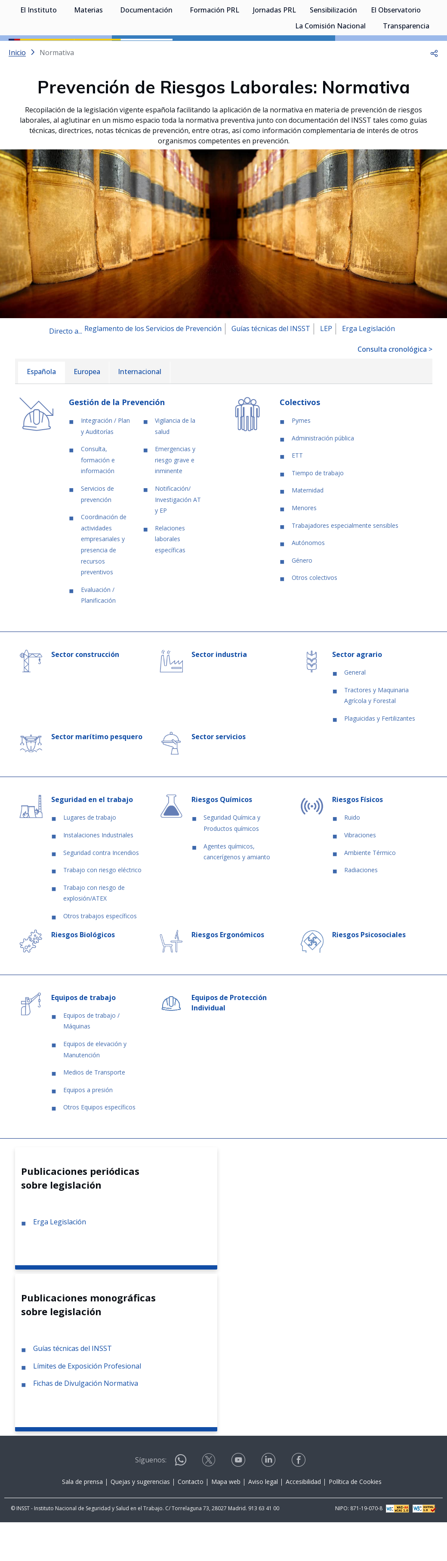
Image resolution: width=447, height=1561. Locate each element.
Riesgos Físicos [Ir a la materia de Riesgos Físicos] (357, 838)
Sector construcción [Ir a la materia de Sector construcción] (85, 693)
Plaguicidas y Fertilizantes (379, 757)
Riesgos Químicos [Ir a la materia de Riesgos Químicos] (221, 838)
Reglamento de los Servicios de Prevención (153, 367)
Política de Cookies (355, 1520)
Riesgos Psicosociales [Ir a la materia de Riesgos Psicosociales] (369, 973)
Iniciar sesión (406, 19)
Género (302, 599)
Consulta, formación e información (98, 498)
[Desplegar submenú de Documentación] (177, 51)
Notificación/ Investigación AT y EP (178, 538)
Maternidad (308, 529)
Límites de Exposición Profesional (87, 1404)
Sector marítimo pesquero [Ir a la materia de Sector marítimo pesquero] (96, 775)
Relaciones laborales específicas (170, 578)
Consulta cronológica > (395, 388)
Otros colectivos (314, 616)
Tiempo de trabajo (318, 512)
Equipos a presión (88, 1128)
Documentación (146, 52)
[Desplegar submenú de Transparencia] (433, 67)
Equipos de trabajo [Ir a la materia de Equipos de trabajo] (83, 1036)
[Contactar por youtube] (239, 1501)
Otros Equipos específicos (99, 1146)
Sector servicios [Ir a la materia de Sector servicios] (218, 775)
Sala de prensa (82, 1520)
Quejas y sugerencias (140, 1520)
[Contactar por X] (209, 1501)
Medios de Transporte (94, 1111)
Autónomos (308, 581)
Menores (304, 546)
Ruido (352, 856)
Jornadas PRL (274, 52)
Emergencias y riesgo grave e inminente (175, 498)
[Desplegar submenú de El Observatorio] (425, 51)
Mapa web (225, 1520)
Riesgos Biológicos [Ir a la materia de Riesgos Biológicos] (83, 973)
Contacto (190, 1520)
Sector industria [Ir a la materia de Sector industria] (219, 693)
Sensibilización (333, 52)
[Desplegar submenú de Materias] (107, 51)
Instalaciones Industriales (98, 874)
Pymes (301, 459)
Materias (88, 52)
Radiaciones (361, 908)
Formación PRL (214, 52)
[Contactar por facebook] (299, 1501)
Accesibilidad (303, 1520)
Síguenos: (150, 1498)
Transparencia (406, 67)
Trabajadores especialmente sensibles (345, 564)
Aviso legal (263, 1520)
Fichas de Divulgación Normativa (85, 1422)
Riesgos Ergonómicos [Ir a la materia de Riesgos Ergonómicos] (227, 973)
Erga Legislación (368, 367)
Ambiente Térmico (370, 891)
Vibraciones (360, 874)
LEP (326, 367)
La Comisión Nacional (330, 67)
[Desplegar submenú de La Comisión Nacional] (370, 67)
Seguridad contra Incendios (101, 891)
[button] (434, 91)
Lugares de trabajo (89, 856)
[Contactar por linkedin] (269, 1501)
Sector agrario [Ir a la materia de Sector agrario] (357, 693)
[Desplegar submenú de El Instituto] (61, 51)
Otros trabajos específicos (100, 955)
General (355, 711)
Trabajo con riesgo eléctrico (102, 908)
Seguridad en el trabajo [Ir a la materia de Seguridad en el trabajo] (92, 838)
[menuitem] (41, 411)
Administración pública (323, 477)
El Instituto (38, 52)
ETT (297, 494)
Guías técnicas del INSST (270, 367)
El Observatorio (396, 52)
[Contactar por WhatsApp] (181, 1502)
